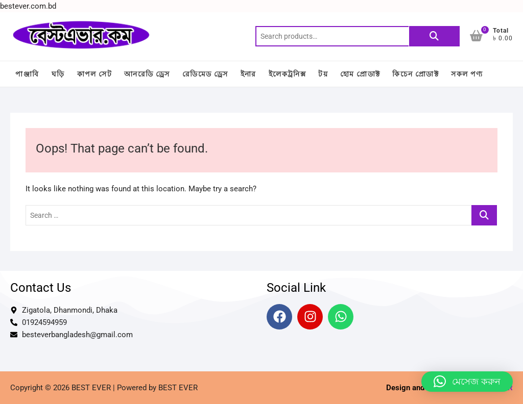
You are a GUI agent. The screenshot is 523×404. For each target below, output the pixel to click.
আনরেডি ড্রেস (147, 74)
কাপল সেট (94, 74)
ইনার (248, 74)
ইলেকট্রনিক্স (287, 74)
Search (434, 36)
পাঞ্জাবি (27, 74)
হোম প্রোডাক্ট (360, 74)
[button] (467, 381)
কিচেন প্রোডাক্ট (415, 74)
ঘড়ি (58, 74)
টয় (323, 74)
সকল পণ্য (467, 74)
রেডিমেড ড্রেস (205, 74)
